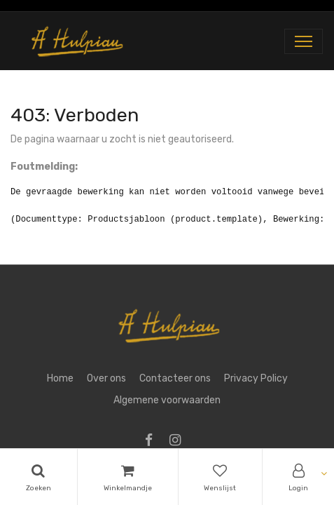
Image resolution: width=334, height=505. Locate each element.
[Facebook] (153, 441)
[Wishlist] (221, 477)
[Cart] (128, 477)
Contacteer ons (175, 378)
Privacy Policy (256, 378)
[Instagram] (179, 441)
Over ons (106, 378)
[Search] (38, 477)
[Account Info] (298, 477)
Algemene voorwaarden (167, 400)
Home (60, 378)
